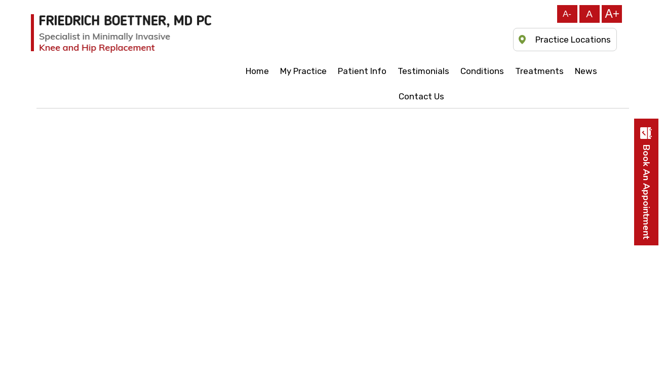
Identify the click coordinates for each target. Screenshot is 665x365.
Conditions (482, 71)
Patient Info (362, 71)
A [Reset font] (589, 14)
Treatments (539, 71)
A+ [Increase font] (612, 13)
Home (257, 71)
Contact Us (421, 96)
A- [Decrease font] (567, 14)
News (586, 71)
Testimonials (423, 71)
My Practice (303, 71)
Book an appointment (646, 191)
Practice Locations (573, 39)
